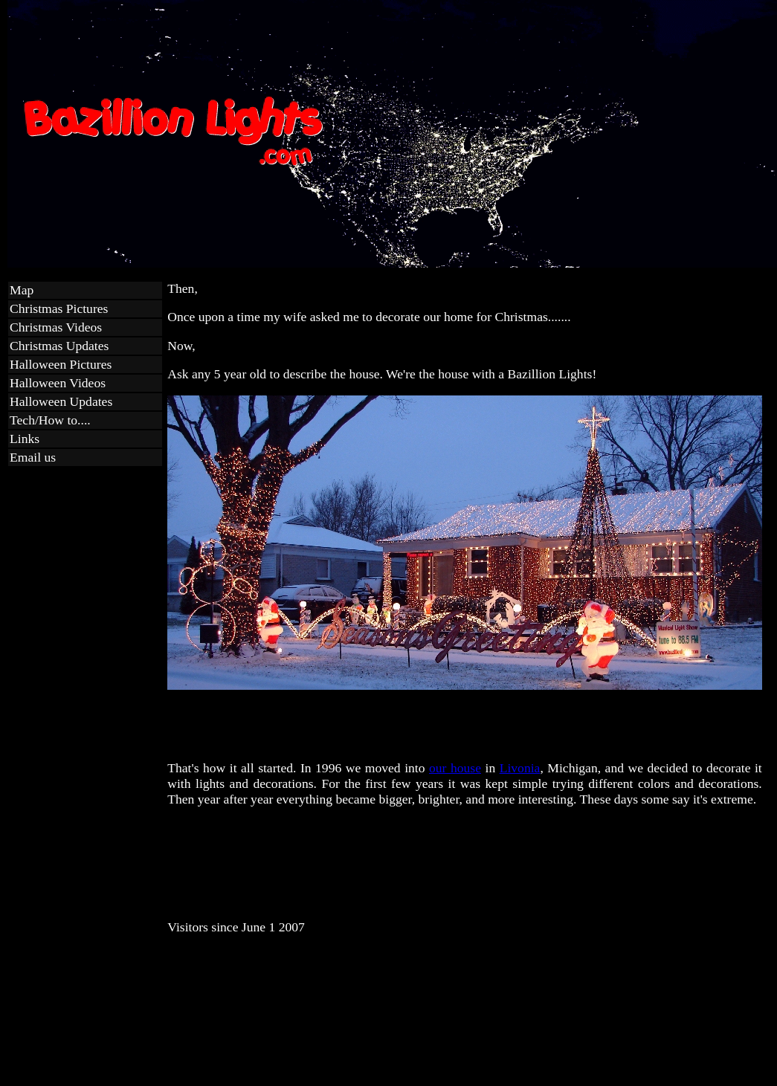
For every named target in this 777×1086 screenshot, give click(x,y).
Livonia (520, 767)
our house (455, 767)
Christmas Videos (56, 327)
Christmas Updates (59, 345)
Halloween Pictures (61, 364)
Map (21, 289)
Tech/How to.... (50, 420)
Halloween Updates (61, 401)
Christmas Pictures (59, 308)
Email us (33, 457)
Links (24, 438)
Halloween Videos (58, 382)
